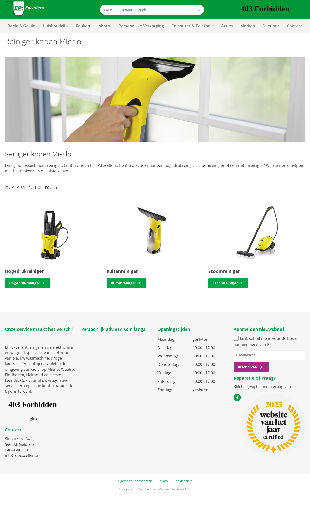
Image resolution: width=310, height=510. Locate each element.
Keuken (83, 26)
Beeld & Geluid (21, 26)
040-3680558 (16, 450)
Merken (247, 26)
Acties (227, 26)
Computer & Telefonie (192, 26)
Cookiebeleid (183, 481)
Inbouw (104, 26)
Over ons (270, 26)
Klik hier (241, 386)
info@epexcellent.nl (22, 455)
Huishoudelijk (56, 26)
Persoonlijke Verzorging (141, 26)
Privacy (163, 481)
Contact (294, 26)
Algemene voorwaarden (135, 481)
